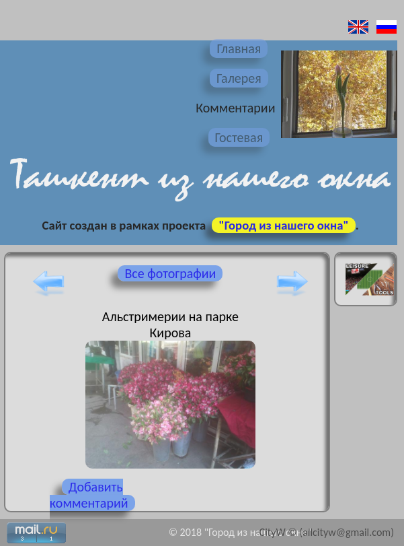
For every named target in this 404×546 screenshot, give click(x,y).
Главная (238, 48)
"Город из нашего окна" (283, 225)
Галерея (238, 78)
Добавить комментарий (89, 495)
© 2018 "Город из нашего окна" (240, 532)
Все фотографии (170, 273)
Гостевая (239, 137)
